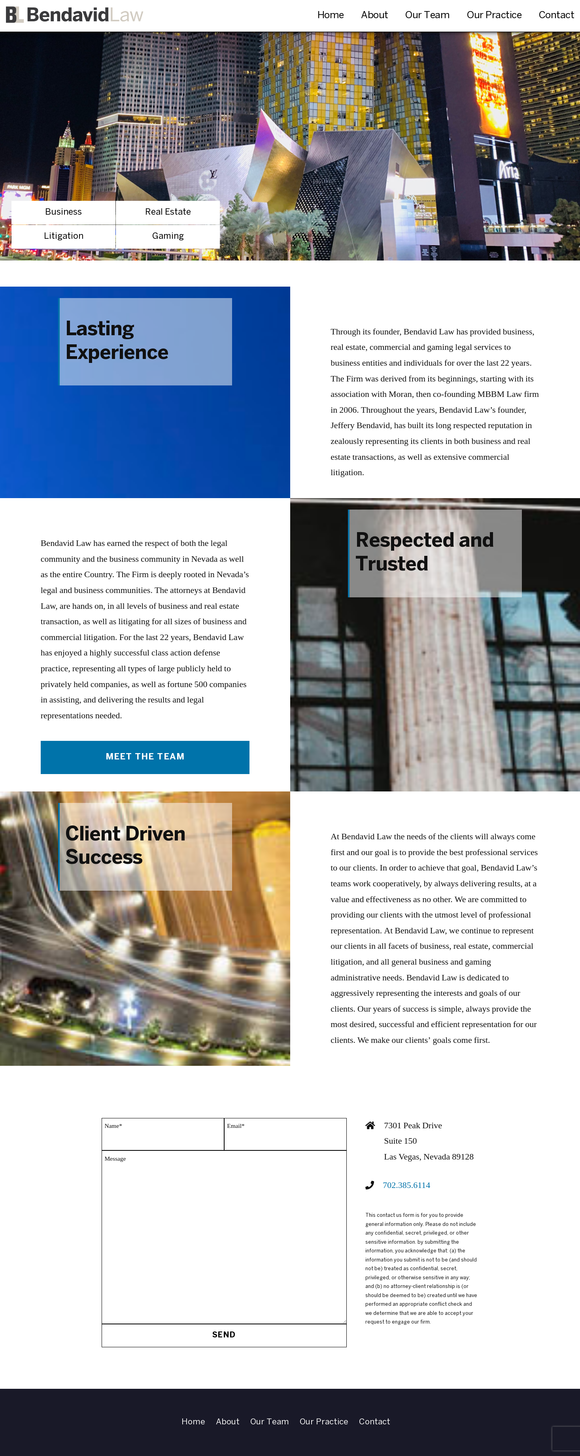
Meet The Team (145, 757)
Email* (235, 1126)
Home (330, 15)
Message (115, 1159)
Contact (556, 15)
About (374, 15)
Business (63, 212)
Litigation (63, 236)
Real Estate (168, 212)
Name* (113, 1126)
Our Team (427, 15)
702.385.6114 (406, 1185)
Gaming (168, 236)
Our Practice (494, 15)
